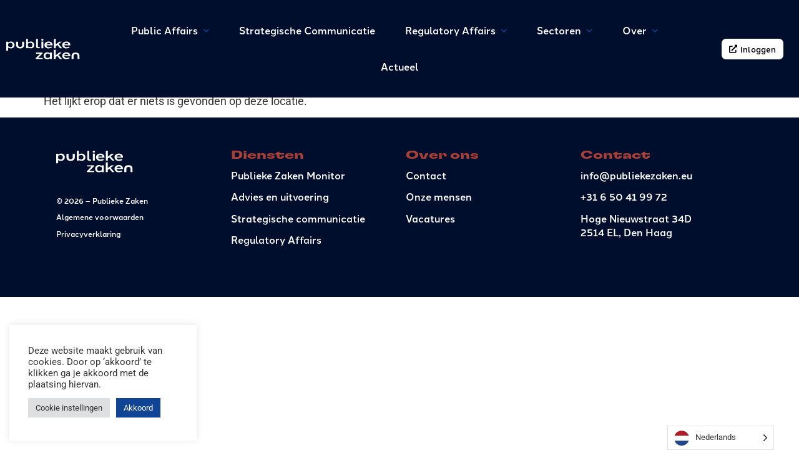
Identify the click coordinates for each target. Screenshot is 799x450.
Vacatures (430, 266)
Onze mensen (439, 245)
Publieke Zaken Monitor (288, 223)
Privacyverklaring (88, 281)
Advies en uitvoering (280, 245)
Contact (426, 223)
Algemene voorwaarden (100, 265)
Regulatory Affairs (276, 288)
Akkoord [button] (138, 407)
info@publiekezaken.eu (636, 223)
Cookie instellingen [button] (69, 407)
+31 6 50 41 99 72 (624, 245)
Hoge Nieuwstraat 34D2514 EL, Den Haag (636, 273)
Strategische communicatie (298, 266)
